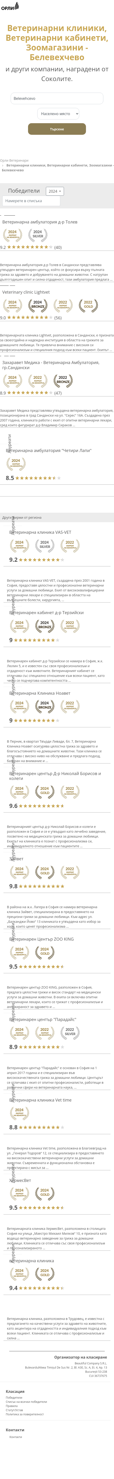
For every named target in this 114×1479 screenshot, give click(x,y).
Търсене (57, 129)
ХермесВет (20, 1180)
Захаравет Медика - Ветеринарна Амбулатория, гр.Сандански (50, 365)
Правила (12, 1406)
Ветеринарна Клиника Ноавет (39, 693)
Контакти (16, 1437)
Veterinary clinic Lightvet (26, 292)
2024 (53, 191)
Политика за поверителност (25, 1414)
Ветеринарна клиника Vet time (40, 1100)
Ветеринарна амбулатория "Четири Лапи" (49, 450)
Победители (14, 1398)
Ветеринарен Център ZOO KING (41, 939)
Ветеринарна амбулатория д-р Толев (39, 222)
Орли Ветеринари (14, 160)
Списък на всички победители (26, 1402)
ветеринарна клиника (31, 1260)
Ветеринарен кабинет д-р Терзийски (46, 612)
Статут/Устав (14, 1410)
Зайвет (16, 858)
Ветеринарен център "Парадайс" (42, 1019)
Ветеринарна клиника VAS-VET (40, 532)
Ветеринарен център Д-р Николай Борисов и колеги (55, 776)
